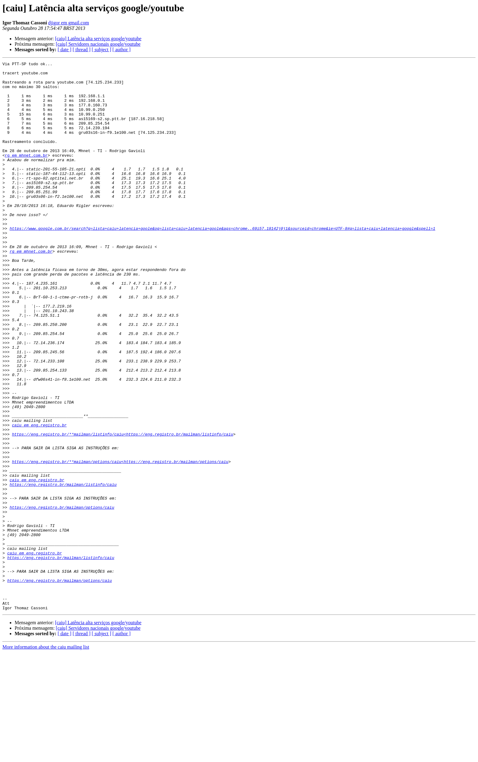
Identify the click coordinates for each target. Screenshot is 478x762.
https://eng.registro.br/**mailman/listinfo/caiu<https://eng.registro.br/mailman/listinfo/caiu (122, 509)
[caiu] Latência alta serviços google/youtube (98, 38)
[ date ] (64, 49)
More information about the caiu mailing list (45, 756)
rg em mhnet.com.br (26, 174)
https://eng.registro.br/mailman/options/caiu (61, 597)
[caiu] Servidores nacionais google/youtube (98, 44)
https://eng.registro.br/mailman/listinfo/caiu (62, 569)
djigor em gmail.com (68, 22)
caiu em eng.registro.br (39, 498)
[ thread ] (82, 49)
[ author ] (121, 49)
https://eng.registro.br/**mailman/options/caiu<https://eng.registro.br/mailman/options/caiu (120, 542)
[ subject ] (101, 49)
